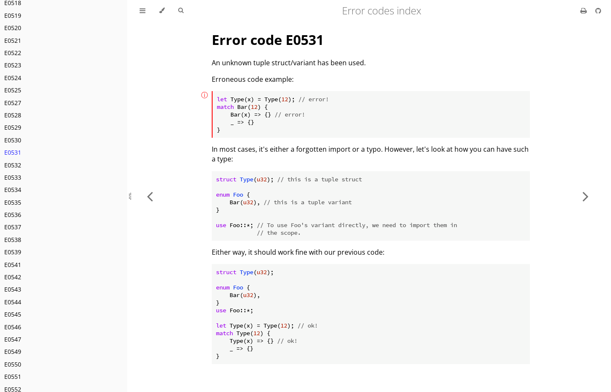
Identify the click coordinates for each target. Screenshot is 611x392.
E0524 (12, 78)
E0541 (12, 265)
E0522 (12, 53)
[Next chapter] (585, 196)
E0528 (12, 115)
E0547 (12, 339)
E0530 (12, 140)
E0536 (12, 215)
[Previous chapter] (150, 196)
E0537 (12, 227)
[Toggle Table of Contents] (142, 10)
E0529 (12, 127)
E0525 (12, 90)
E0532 (12, 165)
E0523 (12, 65)
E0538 (12, 240)
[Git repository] (598, 10)
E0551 (12, 377)
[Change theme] (161, 10)
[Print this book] (584, 10)
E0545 (12, 314)
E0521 (12, 40)
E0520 (12, 28)
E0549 (12, 352)
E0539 (12, 252)
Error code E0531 (268, 40)
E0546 (12, 327)
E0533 (12, 177)
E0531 (12, 152)
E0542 (12, 277)
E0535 (12, 202)
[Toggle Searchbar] (180, 10)
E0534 (12, 190)
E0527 (12, 103)
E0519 (12, 15)
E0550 (12, 364)
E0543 (12, 289)
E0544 (12, 302)
